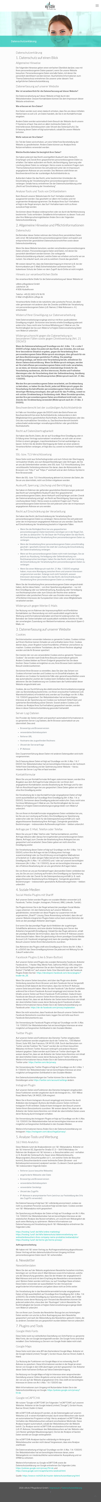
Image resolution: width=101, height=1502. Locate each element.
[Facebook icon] (50, 1492)
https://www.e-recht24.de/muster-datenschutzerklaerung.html (51, 1476)
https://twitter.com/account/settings (50, 1080)
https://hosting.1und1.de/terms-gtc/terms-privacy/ (39, 1240)
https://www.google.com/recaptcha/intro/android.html (40, 1471)
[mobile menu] (97, 5)
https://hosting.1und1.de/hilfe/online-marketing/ (38, 1232)
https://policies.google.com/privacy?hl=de (35, 1468)
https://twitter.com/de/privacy (42, 1062)
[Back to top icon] (95, 1496)
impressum (55, 1488)
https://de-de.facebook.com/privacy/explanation (53, 1007)
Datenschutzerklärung (72, 1488)
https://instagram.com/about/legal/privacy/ (46, 1132)
